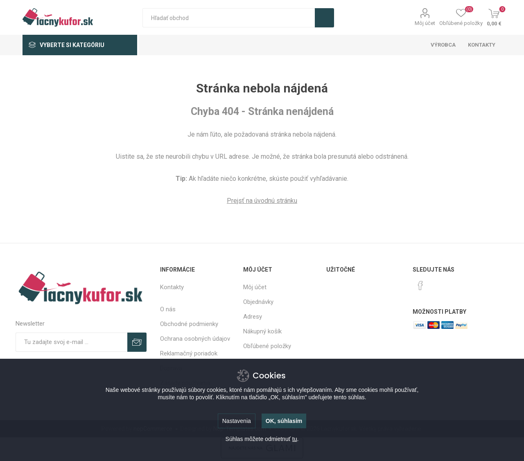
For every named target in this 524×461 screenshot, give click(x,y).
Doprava (171, 368)
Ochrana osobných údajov (195, 338)
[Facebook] (420, 285)
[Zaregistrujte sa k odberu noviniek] (71, 342)
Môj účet (425, 23)
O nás (168, 309)
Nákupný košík (262, 331)
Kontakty (172, 287)
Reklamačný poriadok (188, 353)
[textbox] (228, 17)
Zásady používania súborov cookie (185, 386)
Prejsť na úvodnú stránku (262, 201)
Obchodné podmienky (189, 324)
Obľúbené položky (267, 346)
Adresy (252, 316)
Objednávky (258, 302)
